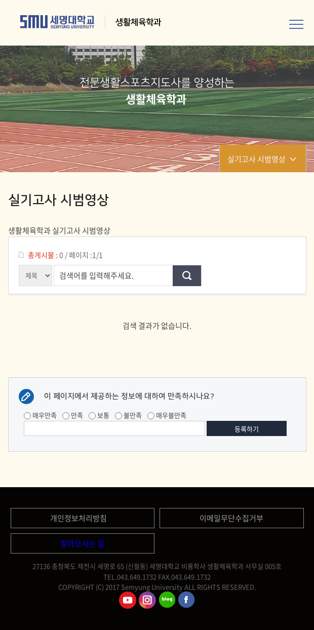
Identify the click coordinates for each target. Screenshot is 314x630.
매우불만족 (166, 415)
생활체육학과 (139, 22)
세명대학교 (57, 21)
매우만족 (40, 415)
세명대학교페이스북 (186, 600)
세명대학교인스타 (147, 600)
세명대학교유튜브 (127, 600)
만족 (72, 415)
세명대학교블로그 (167, 600)
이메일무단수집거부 (231, 518)
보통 (99, 415)
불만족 (128, 415)
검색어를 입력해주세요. (96, 275)
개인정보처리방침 (78, 518)
